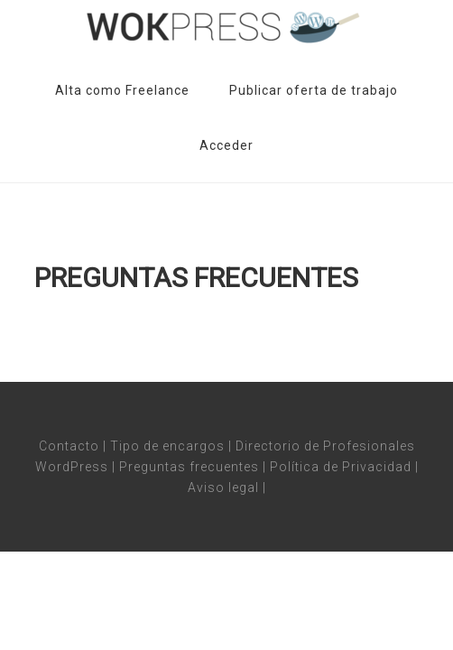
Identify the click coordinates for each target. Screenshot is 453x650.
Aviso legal (223, 487)
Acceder (226, 145)
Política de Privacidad (340, 467)
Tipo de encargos (167, 446)
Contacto (69, 446)
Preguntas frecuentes (189, 467)
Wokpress (226, 27)
